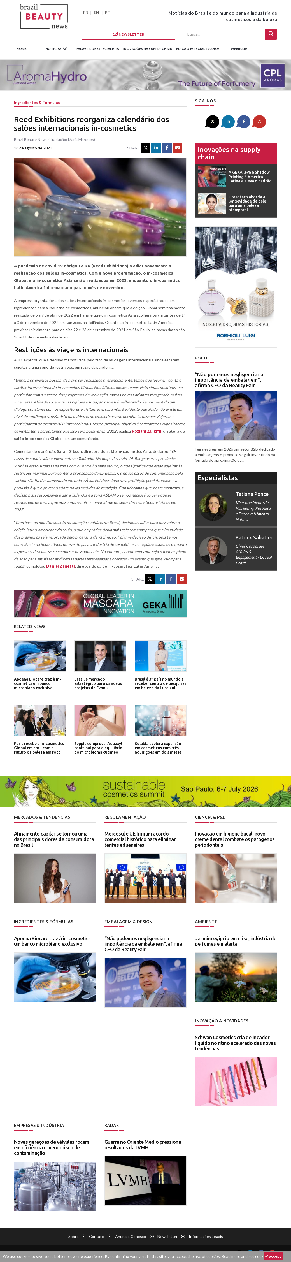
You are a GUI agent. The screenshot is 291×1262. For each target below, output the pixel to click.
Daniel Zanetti (60, 566)
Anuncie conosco (130, 1235)
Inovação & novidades (221, 1020)
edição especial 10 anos (198, 48)
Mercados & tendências (42, 817)
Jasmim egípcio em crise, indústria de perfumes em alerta (235, 940)
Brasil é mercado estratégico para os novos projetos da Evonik (99, 683)
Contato (96, 1235)
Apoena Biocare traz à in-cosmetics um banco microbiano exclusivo (36, 683)
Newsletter (129, 33)
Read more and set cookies (245, 1256)
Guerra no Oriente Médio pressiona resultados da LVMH (142, 1143)
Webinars (239, 48)
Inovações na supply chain (148, 48)
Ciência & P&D (210, 817)
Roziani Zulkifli (146, 431)
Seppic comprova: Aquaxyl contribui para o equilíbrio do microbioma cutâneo (100, 748)
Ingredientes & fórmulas (37, 102)
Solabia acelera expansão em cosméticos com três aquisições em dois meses (157, 748)
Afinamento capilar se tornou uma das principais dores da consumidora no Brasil (54, 838)
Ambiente (205, 921)
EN (96, 12)
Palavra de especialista (97, 48)
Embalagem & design (128, 921)
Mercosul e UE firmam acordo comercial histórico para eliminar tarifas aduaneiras (140, 838)
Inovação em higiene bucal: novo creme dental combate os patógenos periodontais (235, 838)
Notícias (54, 48)
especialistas (218, 477)
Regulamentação (124, 817)
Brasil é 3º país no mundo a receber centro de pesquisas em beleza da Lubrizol (160, 683)
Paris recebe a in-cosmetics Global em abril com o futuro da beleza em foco (39, 748)
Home (22, 48)
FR (85, 12)
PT (107, 12)
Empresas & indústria (39, 1124)
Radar (111, 1124)
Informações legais (206, 1235)
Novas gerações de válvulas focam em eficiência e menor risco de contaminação (51, 1146)
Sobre (73, 1235)
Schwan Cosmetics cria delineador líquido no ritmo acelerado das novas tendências (235, 1042)
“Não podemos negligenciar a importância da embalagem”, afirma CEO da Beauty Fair (229, 379)
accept (273, 1256)
